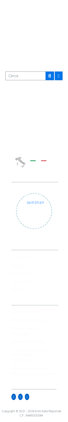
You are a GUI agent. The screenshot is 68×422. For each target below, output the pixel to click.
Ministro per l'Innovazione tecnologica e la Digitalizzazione (31, 355)
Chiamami (19, 265)
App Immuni (20, 281)
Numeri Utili (20, 273)
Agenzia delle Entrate (28, 342)
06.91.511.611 (35, 202)
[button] (13, 397)
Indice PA (18, 289)
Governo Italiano (24, 312)
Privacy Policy (22, 257)
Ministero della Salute (28, 320)
